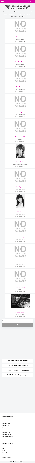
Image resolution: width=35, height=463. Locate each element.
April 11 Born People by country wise (18, 375)
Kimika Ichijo (20, 262)
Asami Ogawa (20, 112)
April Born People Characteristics (18, 360)
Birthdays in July (6, 432)
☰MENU (31, 1)
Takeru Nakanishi (20, 137)
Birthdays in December (7, 443)
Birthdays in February (7, 421)
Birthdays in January (7, 418)
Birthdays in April (6, 425)
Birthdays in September (7, 436)
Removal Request (6, 457)
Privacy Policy (5, 452)
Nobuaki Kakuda (20, 312)
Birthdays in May (6, 427)
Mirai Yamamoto (20, 87)
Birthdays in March (6, 423)
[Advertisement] (16, 343)
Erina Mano (20, 212)
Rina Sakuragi (20, 237)
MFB (2, 1)
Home (3, 450)
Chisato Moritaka (20, 162)
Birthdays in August (6, 434)
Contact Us (4, 455)
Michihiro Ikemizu (20, 62)
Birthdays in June (6, 430)
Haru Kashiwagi (20, 287)
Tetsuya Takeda (20, 37)
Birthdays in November (7, 441)
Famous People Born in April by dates (18, 370)
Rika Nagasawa (20, 187)
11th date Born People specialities (18, 365)
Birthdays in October (7, 438)
